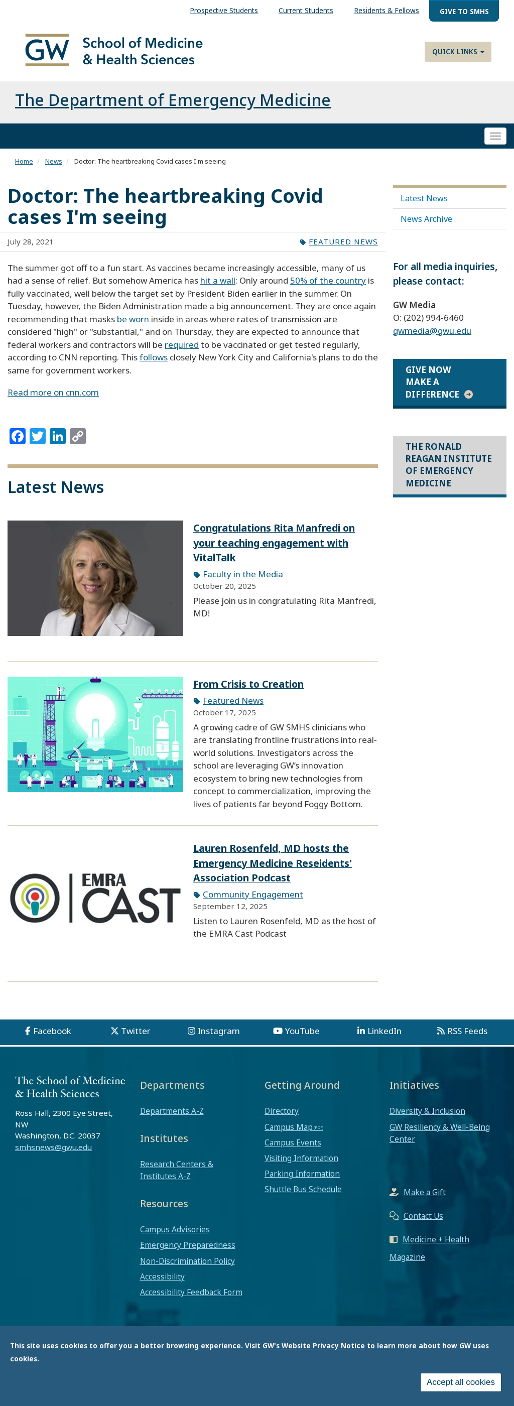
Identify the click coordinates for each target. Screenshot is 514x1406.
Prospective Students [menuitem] (224, 10)
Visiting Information (301, 1158)
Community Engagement (253, 894)
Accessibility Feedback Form (191, 1292)
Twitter (136, 1031)
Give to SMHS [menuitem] (464, 11)
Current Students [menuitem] (306, 10)
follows (154, 357)
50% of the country (328, 280)
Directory (282, 1111)
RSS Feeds (467, 1031)
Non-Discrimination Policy (187, 1261)
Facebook (52, 1031)
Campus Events (293, 1142)
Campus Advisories (175, 1229)
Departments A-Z (172, 1111)
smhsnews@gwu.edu (53, 1147)
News (53, 161)
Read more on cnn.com (53, 392)
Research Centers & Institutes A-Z (176, 1170)
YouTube (302, 1031)
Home (24, 161)
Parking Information (302, 1174)
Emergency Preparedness (187, 1245)
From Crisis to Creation (248, 684)
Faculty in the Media (243, 574)
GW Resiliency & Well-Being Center (440, 1133)
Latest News (424, 198)
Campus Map (289, 1127)
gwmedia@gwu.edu (432, 330)
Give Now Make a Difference (432, 382)
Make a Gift (425, 1192)
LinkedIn (384, 1031)
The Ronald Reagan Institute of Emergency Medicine (449, 465)
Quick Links (458, 51)
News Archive (426, 218)
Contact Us (423, 1216)
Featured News (343, 241)
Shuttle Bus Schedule (303, 1189)
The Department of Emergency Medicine (173, 99)
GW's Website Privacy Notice (314, 1346)
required (182, 344)
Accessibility (162, 1276)
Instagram (219, 1031)
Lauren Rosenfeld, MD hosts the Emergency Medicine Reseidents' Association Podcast (272, 862)
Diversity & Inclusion (427, 1111)
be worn (132, 319)
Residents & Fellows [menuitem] (386, 10)
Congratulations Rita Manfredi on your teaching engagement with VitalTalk (274, 542)
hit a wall (217, 280)
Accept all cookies (461, 1382)
